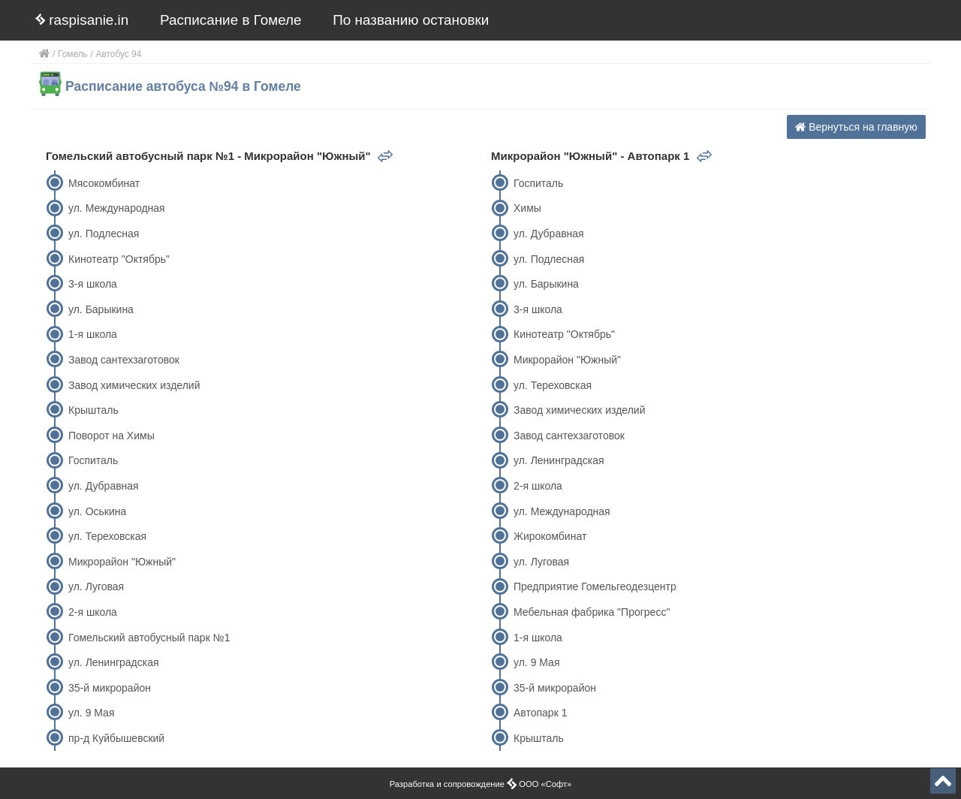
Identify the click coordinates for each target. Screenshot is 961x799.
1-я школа (92, 334)
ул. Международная (116, 208)
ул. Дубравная (103, 486)
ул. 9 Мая (91, 713)
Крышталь (93, 410)
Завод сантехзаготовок (123, 360)
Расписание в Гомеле (231, 20)
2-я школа (92, 612)
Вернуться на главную (856, 127)
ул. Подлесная (103, 234)
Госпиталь (93, 460)
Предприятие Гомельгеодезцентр (595, 586)
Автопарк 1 (540, 713)
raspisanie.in (81, 20)
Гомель (73, 54)
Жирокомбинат (550, 536)
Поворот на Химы (111, 436)
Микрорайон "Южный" (122, 562)
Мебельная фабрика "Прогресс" (592, 612)
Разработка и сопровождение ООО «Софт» (481, 783)
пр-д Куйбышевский (116, 738)
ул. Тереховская (107, 536)
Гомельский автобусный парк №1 (149, 638)
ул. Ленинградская (113, 662)
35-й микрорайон (109, 688)
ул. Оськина (97, 511)
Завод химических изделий (134, 385)
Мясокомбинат (104, 183)
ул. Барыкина (101, 309)
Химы (527, 208)
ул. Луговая (96, 586)
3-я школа (92, 284)
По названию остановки (411, 20)
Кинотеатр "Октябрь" (119, 259)
